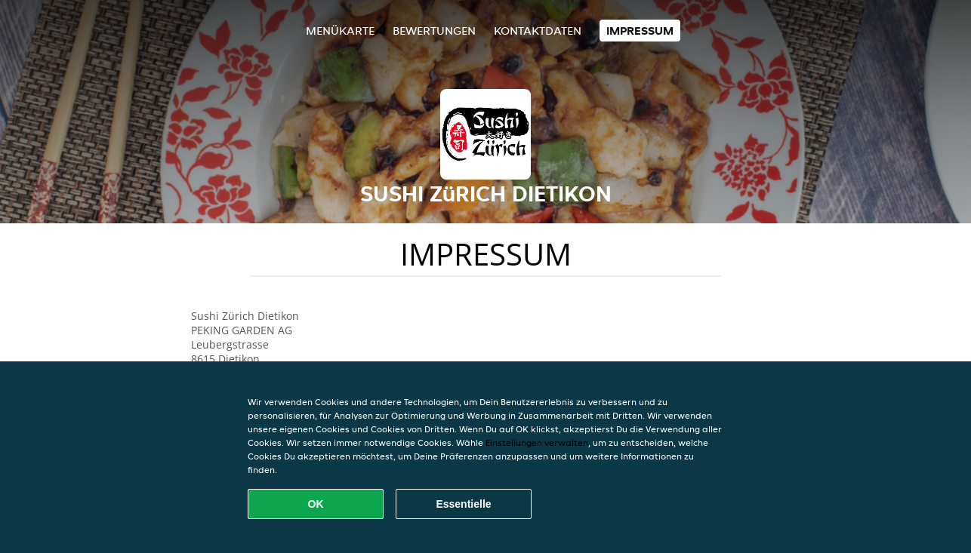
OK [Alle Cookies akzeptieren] (316, 504)
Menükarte (340, 30)
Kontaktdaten (537, 30)
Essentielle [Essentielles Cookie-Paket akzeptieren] (463, 504)
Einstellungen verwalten (537, 442)
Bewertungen (434, 30)
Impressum (640, 30)
